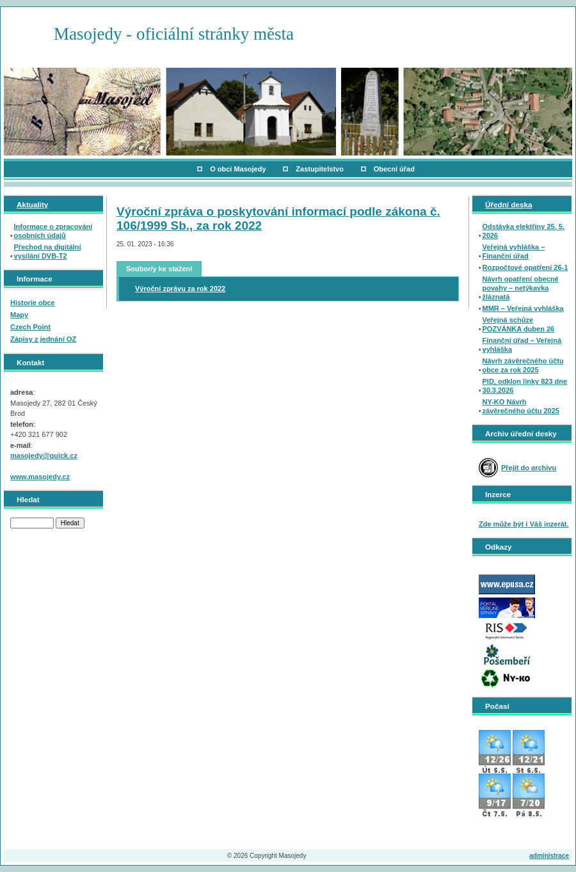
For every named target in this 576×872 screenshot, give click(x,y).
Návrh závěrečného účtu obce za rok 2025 (523, 365)
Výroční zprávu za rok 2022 (180, 288)
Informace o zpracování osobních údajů (53, 231)
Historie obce (32, 302)
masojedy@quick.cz (43, 455)
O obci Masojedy (238, 169)
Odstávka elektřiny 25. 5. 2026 (523, 231)
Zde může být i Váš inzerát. (524, 524)
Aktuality (32, 204)
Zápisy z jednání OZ (43, 339)
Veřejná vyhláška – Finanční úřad (514, 251)
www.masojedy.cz (40, 476)
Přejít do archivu (528, 468)
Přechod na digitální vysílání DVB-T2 (47, 251)
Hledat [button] (70, 523)
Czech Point (30, 327)
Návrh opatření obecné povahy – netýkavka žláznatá (521, 288)
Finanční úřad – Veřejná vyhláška (522, 345)
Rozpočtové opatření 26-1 (525, 267)
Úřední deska (508, 204)
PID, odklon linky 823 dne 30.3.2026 (525, 385)
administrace (549, 855)
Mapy (19, 315)
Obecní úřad (394, 169)
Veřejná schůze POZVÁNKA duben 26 (519, 324)
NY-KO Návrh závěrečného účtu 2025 (521, 406)
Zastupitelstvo (320, 169)
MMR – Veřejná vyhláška (523, 308)
